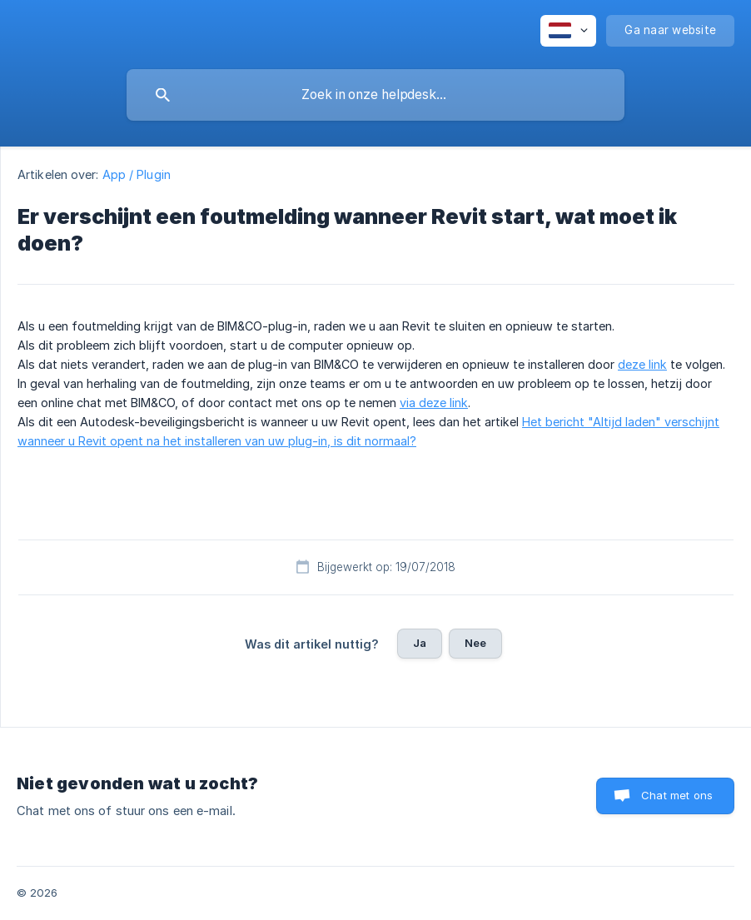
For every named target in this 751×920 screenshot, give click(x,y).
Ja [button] (419, 642)
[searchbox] (375, 95)
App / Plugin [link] (136, 174)
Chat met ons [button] (677, 795)
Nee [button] (475, 642)
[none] (568, 31)
